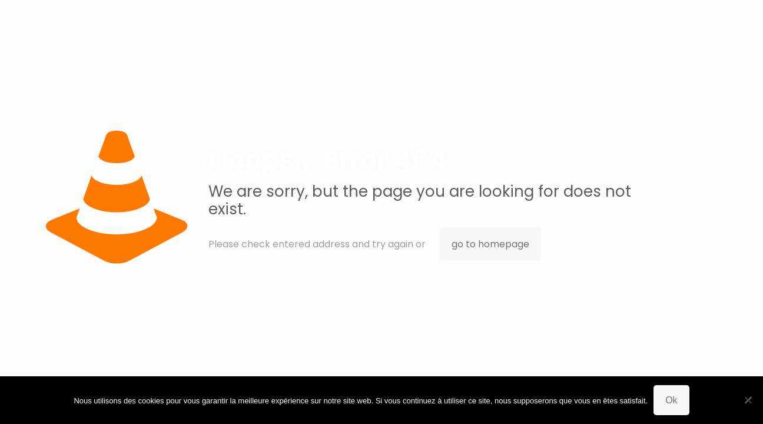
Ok (671, 400)
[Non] (748, 400)
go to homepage (490, 244)
